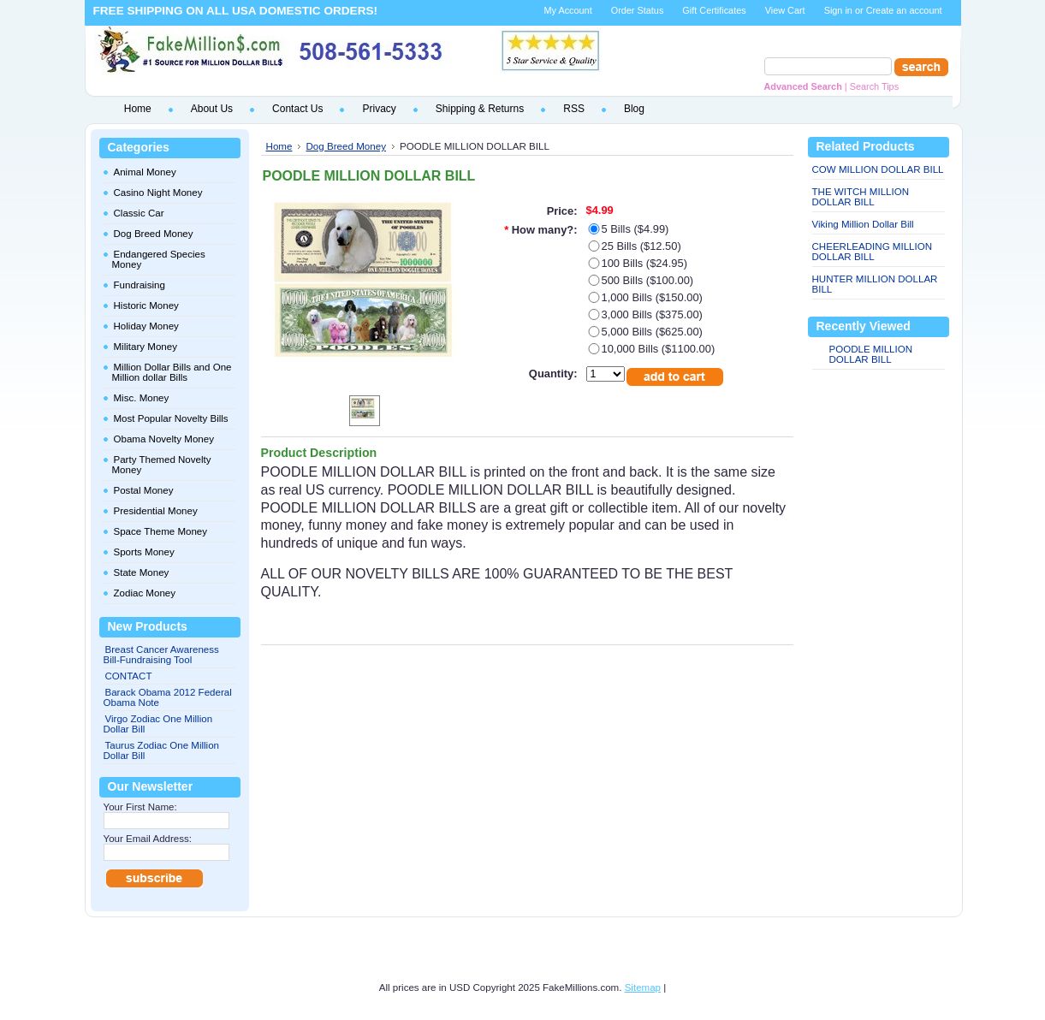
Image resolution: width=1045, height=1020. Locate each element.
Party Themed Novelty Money (161, 464)
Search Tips (874, 86)
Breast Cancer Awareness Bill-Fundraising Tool (161, 654)
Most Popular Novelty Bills (171, 418)
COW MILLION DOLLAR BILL (878, 169)
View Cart (785, 10)
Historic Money (146, 305)
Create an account (904, 10)
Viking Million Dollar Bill (863, 224)
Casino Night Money (158, 192)
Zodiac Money (145, 593)
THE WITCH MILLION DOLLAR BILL (861, 197)
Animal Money (145, 172)
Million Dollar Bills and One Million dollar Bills (172, 372)
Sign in (838, 10)
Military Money (145, 346)
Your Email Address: (148, 838)
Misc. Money (141, 398)
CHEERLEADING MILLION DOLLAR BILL (872, 251)
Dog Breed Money (153, 233)
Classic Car (139, 213)
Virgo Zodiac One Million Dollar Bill (158, 724)
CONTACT (128, 676)
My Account (567, 10)
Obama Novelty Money (164, 439)
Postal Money (144, 490)
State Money (141, 572)
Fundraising (139, 285)
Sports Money (144, 552)
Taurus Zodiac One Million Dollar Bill (162, 750)
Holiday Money (146, 326)
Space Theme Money (161, 531)
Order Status (637, 10)
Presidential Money (156, 511)
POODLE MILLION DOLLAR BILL (871, 354)
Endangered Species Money (158, 259)
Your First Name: (140, 807)
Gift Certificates (713, 10)
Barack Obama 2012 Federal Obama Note (168, 697)
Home (279, 145)
